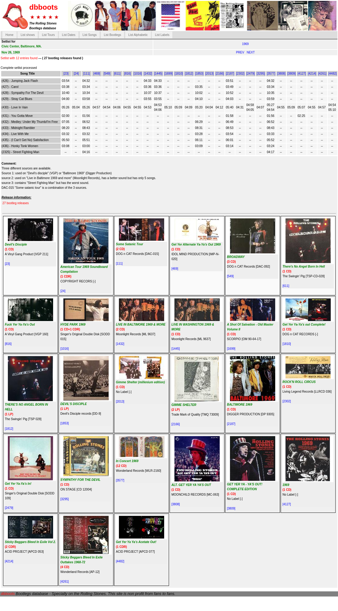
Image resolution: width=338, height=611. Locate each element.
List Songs (90, 35)
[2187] (230, 73)
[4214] (312, 73)
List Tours (48, 35)
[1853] (199, 73)
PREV (240, 52)
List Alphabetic (138, 35)
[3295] (261, 73)
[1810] (178, 73)
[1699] (168, 73)
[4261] (322, 73)
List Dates (68, 35)
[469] (96, 73)
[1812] (189, 73)
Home (9, 35)
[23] (66, 73)
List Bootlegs (112, 35)
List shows (28, 35)
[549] (107, 73)
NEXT (251, 52)
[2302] (240, 73)
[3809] (291, 73)
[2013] (209, 73)
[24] (76, 73)
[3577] (271, 73)
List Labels (162, 35)
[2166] (219, 73)
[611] (117, 73)
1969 (245, 44)
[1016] (138, 73)
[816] (127, 73)
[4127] (302, 73)
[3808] (281, 73)
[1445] (158, 73)
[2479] (250, 73)
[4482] (332, 73)
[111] (86, 73)
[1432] (148, 73)
